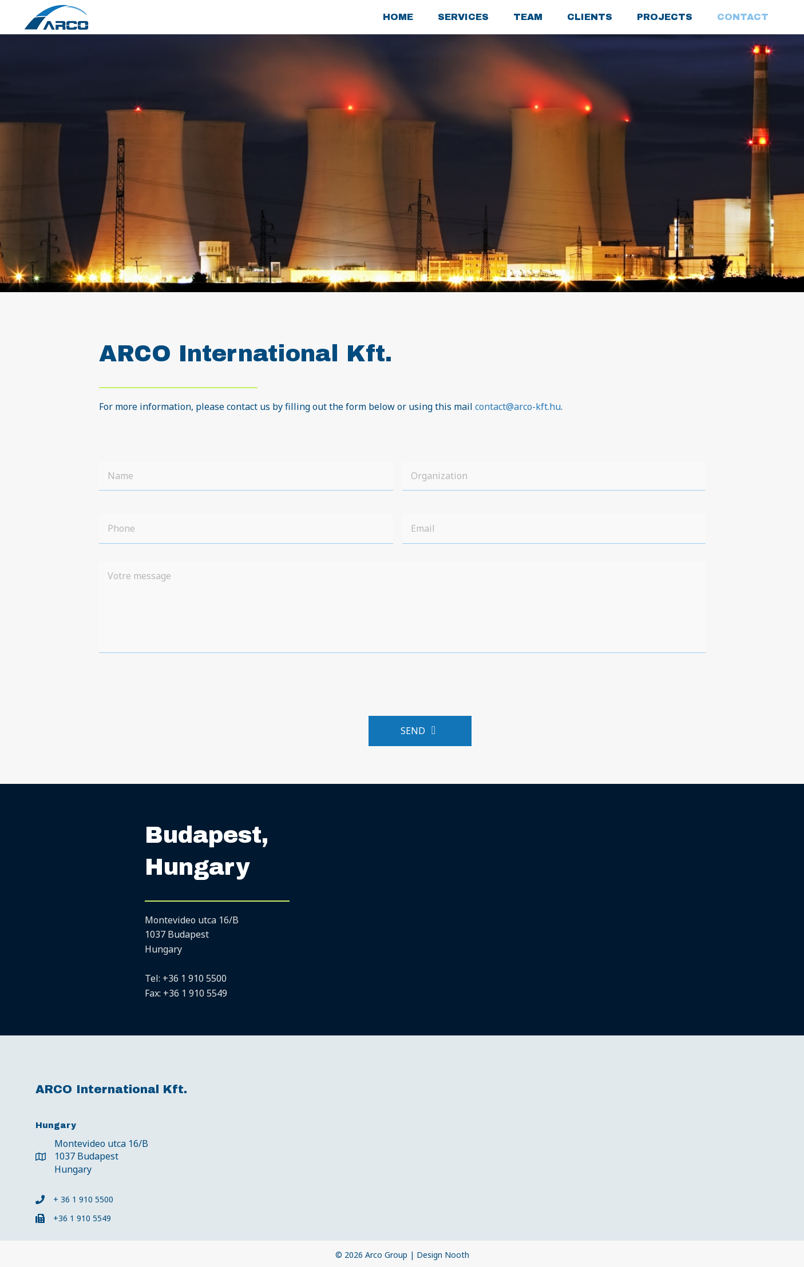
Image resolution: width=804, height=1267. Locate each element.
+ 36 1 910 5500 (83, 1199)
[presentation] (186, 684)
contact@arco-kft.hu (518, 406)
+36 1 (195, 978)
